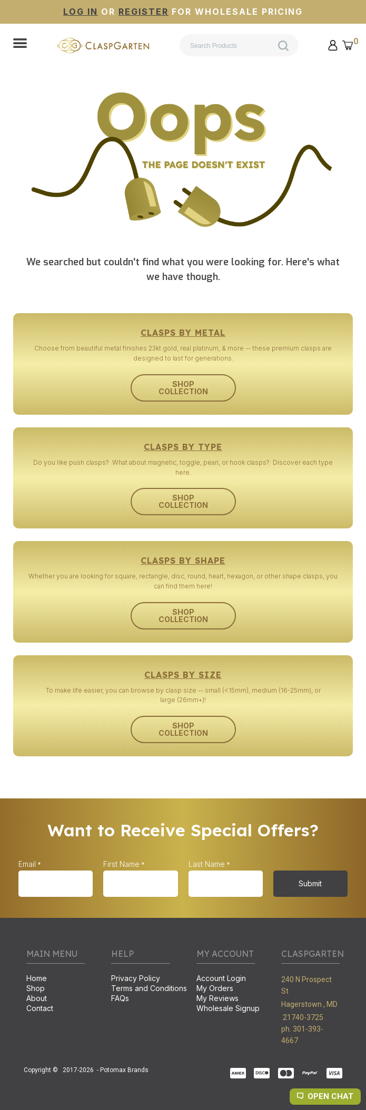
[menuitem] (55, 979)
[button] (20, 44)
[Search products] (239, 45)
